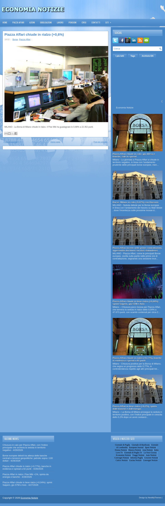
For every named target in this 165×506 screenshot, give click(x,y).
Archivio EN (147, 56)
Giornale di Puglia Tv (133, 452)
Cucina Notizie (135, 460)
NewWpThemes (154, 498)
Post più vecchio (100, 142)
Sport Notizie (150, 447)
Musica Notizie (134, 450)
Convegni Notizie (121, 458)
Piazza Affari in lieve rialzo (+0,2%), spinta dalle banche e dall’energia (135, 407)
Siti (109, 21)
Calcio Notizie (122, 460)
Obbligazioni (46, 22)
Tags (132, 56)
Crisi (84, 22)
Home (5, 22)
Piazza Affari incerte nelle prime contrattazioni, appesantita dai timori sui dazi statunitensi (137, 249)
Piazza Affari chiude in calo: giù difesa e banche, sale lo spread (134, 155)
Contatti (95, 22)
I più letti (120, 56)
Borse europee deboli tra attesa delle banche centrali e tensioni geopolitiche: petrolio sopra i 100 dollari (28, 458)
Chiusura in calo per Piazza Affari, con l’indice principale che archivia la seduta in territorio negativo (25, 447)
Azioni (32, 22)
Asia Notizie (147, 450)
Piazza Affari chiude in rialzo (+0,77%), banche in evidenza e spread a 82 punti (137, 359)
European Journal (136, 447)
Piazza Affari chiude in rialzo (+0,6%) (34, 34)
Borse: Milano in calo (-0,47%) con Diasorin (135, 202)
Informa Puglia (136, 458)
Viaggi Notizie (138, 455)
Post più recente (10, 142)
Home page (55, 142)
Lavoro (60, 22)
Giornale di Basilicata (141, 445)
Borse (15, 39)
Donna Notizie (121, 450)
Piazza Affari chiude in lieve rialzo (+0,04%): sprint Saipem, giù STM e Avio (136, 302)
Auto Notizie (151, 455)
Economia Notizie (124, 107)
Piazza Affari (18, 22)
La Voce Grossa (150, 452)
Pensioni (72, 22)
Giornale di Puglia (122, 445)
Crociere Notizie (151, 458)
